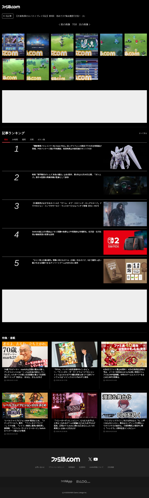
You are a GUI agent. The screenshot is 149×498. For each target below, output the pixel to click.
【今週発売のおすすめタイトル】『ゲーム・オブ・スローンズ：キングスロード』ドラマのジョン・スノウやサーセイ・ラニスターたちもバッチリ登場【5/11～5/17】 (67, 204)
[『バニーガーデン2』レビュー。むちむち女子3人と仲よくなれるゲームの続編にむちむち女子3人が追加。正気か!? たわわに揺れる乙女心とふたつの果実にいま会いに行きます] (74, 405)
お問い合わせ (39, 467)
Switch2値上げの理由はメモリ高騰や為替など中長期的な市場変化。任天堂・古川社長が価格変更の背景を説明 (66, 233)
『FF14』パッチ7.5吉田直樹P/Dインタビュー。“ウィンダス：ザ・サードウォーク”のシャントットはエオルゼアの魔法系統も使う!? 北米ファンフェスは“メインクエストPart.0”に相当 (74, 373)
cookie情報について (96, 467)
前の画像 (65, 24)
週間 (24, 140)
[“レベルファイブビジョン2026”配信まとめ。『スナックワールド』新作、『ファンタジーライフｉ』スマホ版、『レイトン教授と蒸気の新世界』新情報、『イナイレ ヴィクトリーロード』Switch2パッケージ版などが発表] (25, 405)
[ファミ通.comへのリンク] (11, 6)
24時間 (15, 140)
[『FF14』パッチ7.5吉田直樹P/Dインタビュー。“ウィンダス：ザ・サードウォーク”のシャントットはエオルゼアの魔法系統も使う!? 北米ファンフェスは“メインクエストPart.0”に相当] (74, 354)
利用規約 (72, 467)
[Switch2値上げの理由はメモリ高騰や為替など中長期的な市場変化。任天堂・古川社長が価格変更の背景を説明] (125, 242)
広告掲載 (111, 467)
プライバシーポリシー (56, 467)
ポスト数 (41, 140)
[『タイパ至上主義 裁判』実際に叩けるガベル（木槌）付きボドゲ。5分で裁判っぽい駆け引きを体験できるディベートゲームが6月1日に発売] (125, 271)
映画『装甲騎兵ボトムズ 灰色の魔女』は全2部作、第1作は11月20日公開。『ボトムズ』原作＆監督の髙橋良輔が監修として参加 (66, 175)
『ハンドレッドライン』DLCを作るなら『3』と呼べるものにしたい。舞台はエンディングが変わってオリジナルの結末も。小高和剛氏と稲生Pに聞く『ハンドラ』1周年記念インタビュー (124, 424)
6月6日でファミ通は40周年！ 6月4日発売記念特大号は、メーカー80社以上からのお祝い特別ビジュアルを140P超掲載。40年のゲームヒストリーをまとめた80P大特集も (124, 373)
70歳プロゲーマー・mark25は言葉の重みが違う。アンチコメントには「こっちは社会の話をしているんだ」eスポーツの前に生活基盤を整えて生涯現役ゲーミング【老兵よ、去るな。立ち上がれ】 (25, 373)
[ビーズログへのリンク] (83, 481)
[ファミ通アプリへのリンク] (66, 481)
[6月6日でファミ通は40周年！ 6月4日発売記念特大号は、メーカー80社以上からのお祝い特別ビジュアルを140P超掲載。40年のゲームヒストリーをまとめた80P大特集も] (124, 354)
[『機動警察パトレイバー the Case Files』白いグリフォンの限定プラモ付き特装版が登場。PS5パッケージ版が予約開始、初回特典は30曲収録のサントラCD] (125, 157)
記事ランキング (13, 133)
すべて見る (143, 133)
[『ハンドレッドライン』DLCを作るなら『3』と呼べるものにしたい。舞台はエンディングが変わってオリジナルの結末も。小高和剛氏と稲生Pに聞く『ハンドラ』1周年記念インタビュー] (124, 405)
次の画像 (83, 24)
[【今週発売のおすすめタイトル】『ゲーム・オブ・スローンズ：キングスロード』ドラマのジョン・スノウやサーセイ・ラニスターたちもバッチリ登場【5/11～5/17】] (125, 214)
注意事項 (82, 467)
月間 (31, 140)
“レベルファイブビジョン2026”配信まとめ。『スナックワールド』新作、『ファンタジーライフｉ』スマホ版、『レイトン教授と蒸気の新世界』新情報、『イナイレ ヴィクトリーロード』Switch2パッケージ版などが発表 (24, 426)
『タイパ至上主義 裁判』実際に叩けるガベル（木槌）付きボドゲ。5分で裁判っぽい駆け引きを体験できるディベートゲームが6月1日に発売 (66, 261)
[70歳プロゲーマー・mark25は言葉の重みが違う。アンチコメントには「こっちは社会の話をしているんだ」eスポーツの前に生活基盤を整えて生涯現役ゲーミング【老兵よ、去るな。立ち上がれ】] (25, 354)
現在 (6, 140)
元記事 (7, 16)
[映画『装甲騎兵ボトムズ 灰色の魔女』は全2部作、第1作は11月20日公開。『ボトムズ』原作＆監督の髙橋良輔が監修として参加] (125, 185)
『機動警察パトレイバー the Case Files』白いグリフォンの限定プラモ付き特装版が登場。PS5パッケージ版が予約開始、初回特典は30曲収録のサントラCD (67, 147)
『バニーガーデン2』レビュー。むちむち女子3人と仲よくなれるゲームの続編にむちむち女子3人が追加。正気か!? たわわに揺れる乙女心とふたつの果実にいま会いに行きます (74, 424)
